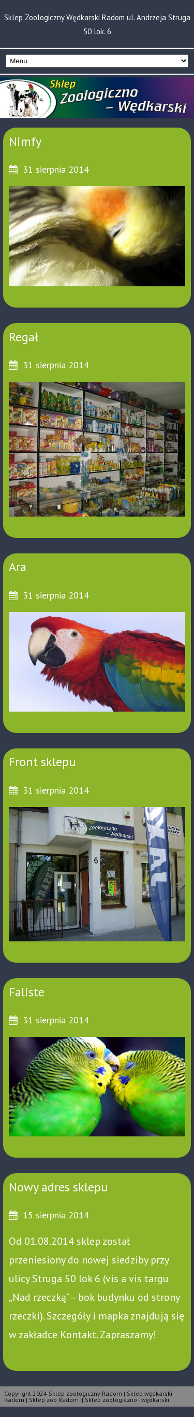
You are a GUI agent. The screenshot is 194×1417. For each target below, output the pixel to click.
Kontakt (78, 1334)
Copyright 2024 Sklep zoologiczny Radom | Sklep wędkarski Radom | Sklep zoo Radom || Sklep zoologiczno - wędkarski (88, 1397)
